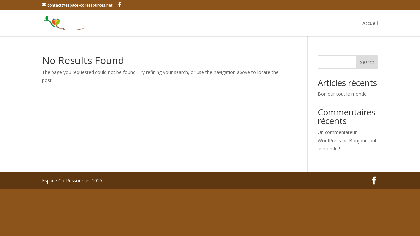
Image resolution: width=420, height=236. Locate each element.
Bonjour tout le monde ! (343, 94)
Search (367, 62)
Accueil (370, 23)
